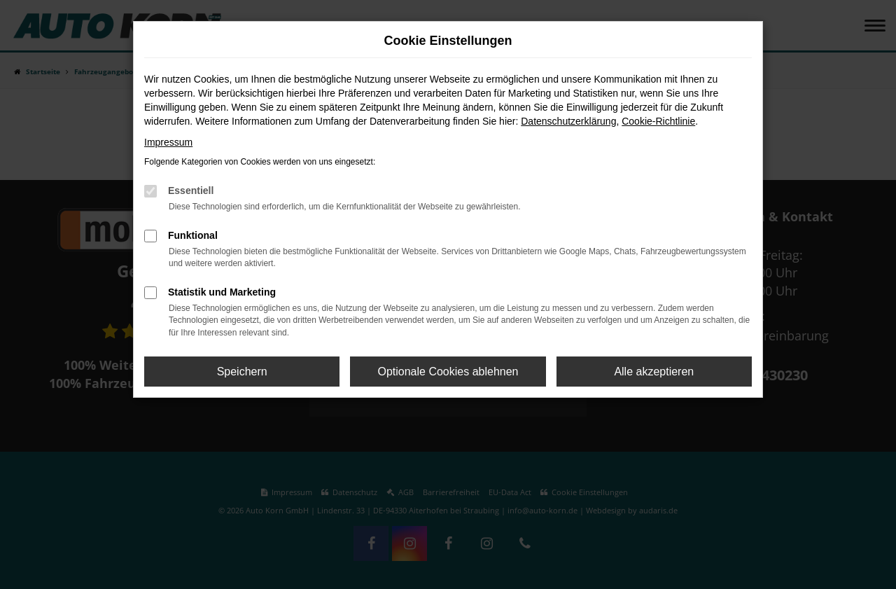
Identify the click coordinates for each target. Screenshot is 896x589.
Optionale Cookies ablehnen (447, 371)
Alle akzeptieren (654, 371)
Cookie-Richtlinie (658, 121)
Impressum (168, 142)
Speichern (242, 371)
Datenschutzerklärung (568, 121)
